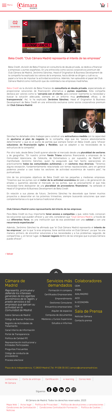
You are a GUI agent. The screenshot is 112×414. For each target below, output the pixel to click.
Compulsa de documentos (58, 315)
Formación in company (60, 290)
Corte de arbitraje (32, 379)
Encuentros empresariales (58, 306)
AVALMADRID (81, 294)
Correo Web (85, 379)
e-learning (68, 379)
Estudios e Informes (62, 323)
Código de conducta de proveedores (17, 354)
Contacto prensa (83, 320)
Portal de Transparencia (17, 334)
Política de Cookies (90, 407)
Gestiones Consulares (61, 302)
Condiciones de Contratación (21, 407)
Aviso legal (26, 404)
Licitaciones (11, 379)
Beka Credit (13, 88)
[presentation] (108, 6)
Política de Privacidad (46, 404)
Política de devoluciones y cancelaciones (82, 404)
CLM (77, 306)
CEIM (77, 285)
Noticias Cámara (83, 316)
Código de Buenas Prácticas (19, 319)
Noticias (10, 410)
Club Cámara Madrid (82, 216)
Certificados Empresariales (58, 294)
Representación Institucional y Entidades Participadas (20, 343)
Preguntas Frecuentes (16, 349)
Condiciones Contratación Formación (59, 407)
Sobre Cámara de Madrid (17, 315)
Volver (9, 254)
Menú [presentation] (7, 5)
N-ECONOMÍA (82, 302)
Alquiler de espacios (61, 311)
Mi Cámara (10, 383)
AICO (77, 298)
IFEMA (78, 290)
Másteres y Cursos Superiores (57, 319)
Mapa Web (11, 404)
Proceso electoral (14, 360)
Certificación (51, 379)
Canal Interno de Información (20, 330)
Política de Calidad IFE (16, 338)
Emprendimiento (63, 298)
